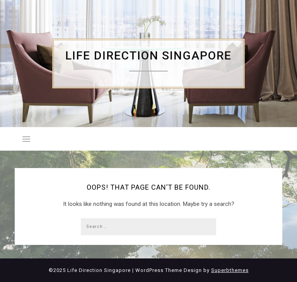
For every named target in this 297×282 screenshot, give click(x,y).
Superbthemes (230, 270)
